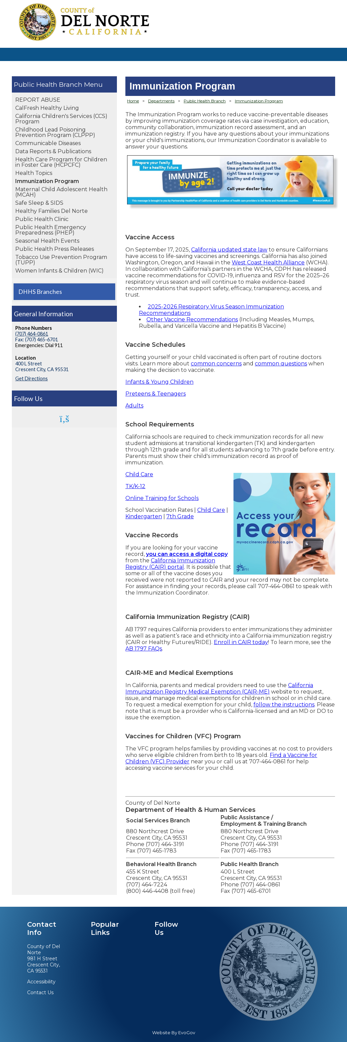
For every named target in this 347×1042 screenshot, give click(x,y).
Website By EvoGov (173, 1032)
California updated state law (229, 249)
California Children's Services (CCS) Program (61, 119)
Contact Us (40, 992)
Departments (161, 100)
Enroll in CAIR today (241, 642)
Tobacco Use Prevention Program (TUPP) (61, 260)
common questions (281, 363)
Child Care (139, 474)
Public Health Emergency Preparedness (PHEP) (50, 230)
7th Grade (180, 516)
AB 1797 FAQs (143, 648)
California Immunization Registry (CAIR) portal (170, 563)
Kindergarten (143, 516)
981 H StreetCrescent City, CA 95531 (43, 965)
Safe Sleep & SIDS (39, 203)
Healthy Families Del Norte (51, 211)
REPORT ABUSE (37, 100)
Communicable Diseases (48, 143)
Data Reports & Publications (53, 151)
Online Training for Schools (162, 498)
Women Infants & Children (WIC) (59, 270)
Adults (134, 405)
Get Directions (31, 378)
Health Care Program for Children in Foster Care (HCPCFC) (61, 162)
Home (133, 100)
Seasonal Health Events (47, 241)
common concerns (216, 363)
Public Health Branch (48, 84)
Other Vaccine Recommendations (192, 319)
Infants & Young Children (159, 382)
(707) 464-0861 (31, 334)
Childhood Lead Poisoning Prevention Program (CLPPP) (55, 132)
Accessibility (41, 982)
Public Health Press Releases (54, 249)
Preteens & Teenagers (155, 393)
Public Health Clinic (41, 219)
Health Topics (33, 173)
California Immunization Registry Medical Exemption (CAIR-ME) (219, 688)
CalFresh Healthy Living (47, 108)
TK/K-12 (135, 486)
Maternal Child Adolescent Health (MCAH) (61, 192)
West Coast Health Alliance (268, 262)
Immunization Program (47, 181)
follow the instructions (283, 704)
